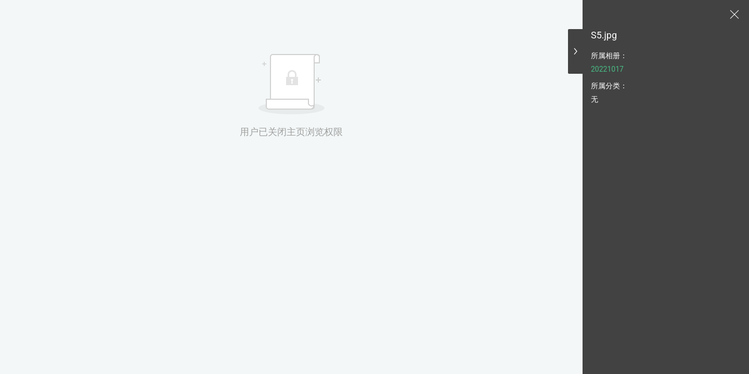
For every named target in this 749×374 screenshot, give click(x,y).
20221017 (607, 69)
